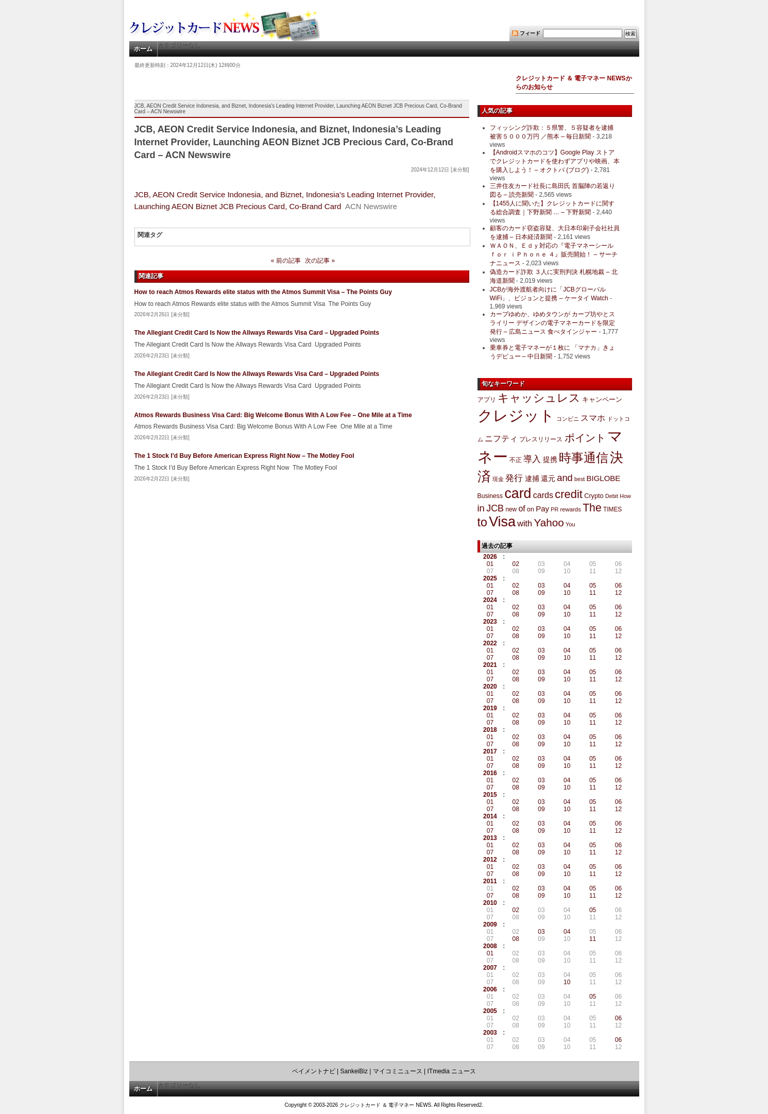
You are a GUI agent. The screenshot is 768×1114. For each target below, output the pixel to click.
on (530, 509)
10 (567, 592)
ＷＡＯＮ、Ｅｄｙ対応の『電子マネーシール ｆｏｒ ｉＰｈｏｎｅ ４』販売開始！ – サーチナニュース (554, 254)
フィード (530, 33)
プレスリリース (540, 439)
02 (516, 564)
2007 (490, 967)
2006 (490, 989)
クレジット (516, 415)
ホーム (143, 49)
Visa (502, 521)
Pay (542, 508)
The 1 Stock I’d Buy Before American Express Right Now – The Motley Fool (244, 455)
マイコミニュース (397, 1071)
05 (592, 585)
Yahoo (549, 522)
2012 (490, 859)
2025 (490, 578)
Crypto (594, 496)
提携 (550, 459)
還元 (548, 478)
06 (618, 585)
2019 (490, 708)
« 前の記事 (286, 260)
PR (554, 509)
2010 (490, 902)
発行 (514, 478)
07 (490, 592)
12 (618, 592)
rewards (570, 509)
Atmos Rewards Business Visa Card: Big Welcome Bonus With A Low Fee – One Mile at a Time (273, 415)
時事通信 (583, 458)
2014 (490, 816)
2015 (490, 794)
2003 (490, 1032)
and (564, 477)
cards (543, 495)
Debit (611, 496)
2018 (490, 729)
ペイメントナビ (313, 1071)
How (625, 496)
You (570, 524)
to (482, 522)
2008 (490, 946)
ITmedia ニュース (452, 1071)
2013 (490, 838)
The (592, 507)
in (481, 508)
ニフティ (501, 438)
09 (541, 592)
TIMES (612, 509)
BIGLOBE (604, 478)
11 (592, 592)
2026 (490, 556)
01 (490, 564)
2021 (490, 665)
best (579, 479)
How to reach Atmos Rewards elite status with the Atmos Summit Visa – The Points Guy (263, 292)
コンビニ (567, 419)
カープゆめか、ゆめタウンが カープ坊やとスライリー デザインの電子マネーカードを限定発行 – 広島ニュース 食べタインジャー (552, 323)
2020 (490, 686)
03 (541, 585)
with (524, 523)
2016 (490, 773)
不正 (515, 460)
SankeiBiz (354, 1071)
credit (569, 494)
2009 (490, 924)
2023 (490, 621)
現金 (498, 479)
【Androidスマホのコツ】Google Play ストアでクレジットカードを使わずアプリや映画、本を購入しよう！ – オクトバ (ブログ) (555, 161)
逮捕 (532, 479)
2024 (490, 600)
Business (490, 496)
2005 (490, 1011)
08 (516, 592)
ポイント (585, 437)
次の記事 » (320, 260)
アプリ (486, 399)
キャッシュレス (539, 397)
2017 (490, 751)
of (521, 508)
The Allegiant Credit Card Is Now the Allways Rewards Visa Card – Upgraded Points (257, 332)
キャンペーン (602, 399)
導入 (532, 459)
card (517, 493)
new (511, 509)
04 (567, 585)
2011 (490, 881)
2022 (490, 643)
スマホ (593, 418)
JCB (495, 508)
